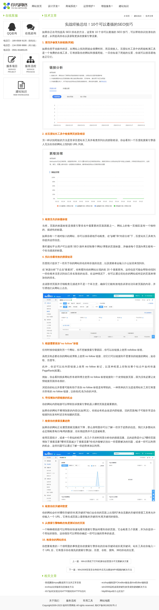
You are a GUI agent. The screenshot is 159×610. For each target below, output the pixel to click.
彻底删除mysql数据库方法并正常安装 (63, 582)
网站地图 (105, 600)
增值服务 (107, 6)
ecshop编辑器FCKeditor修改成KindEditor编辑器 (125, 582)
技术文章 (149, 16)
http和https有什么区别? (113, 591)
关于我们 (54, 600)
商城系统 (71, 6)
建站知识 (124, 6)
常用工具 (88, 600)
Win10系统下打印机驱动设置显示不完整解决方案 (105, 561)
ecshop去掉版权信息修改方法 (59, 587)
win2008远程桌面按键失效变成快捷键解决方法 (124, 587)
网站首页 (37, 6)
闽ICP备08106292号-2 (106, 605)
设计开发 (53, 6)
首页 (127, 16)
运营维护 (89, 6)
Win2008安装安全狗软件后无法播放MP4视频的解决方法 (105, 569)
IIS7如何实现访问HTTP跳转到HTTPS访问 (65, 591)
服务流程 (71, 600)
